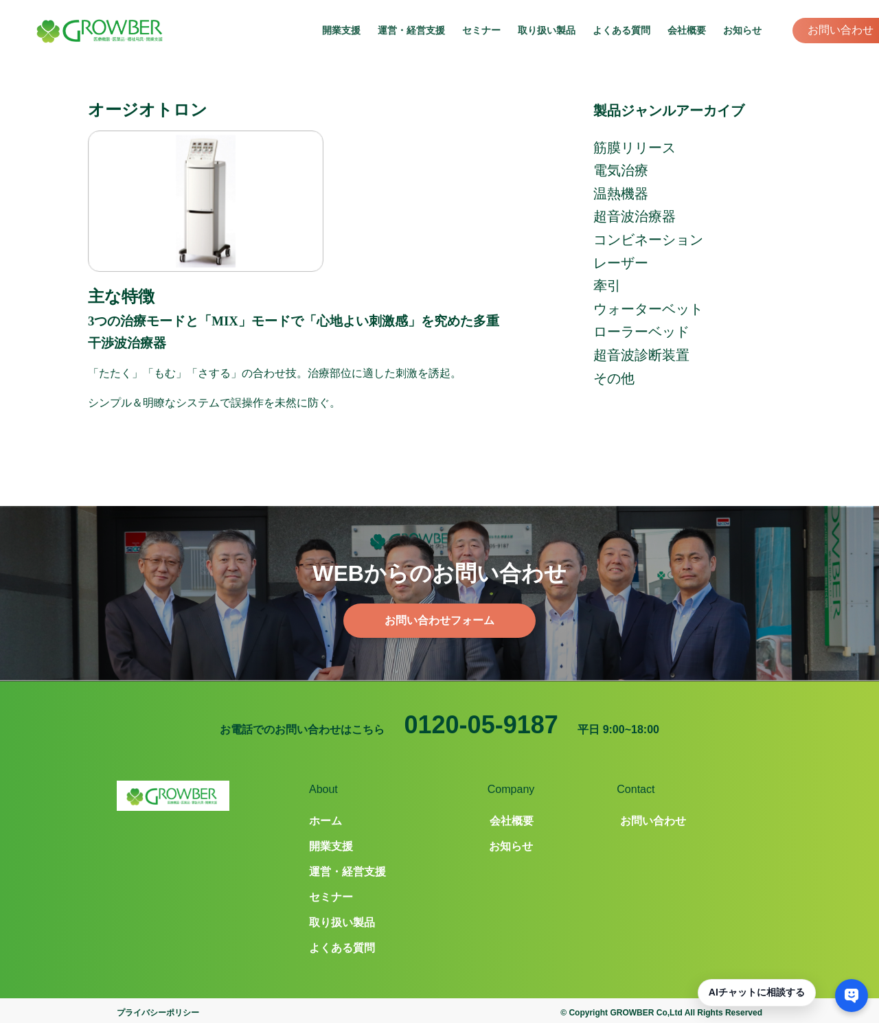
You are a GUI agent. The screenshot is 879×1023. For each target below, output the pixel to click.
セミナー (481, 30)
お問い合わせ (841, 30)
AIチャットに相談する (757, 992)
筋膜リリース (634, 147)
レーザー (620, 263)
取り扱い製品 (546, 30)
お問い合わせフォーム (439, 620)
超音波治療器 (634, 216)
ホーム (325, 821)
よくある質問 (621, 30)
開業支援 (341, 30)
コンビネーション (648, 239)
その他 (614, 378)
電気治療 (620, 170)
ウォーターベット (648, 309)
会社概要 (686, 30)
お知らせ (742, 30)
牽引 (607, 285)
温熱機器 (620, 193)
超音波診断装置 (641, 355)
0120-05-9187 (481, 725)
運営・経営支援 (411, 30)
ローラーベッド (641, 331)
